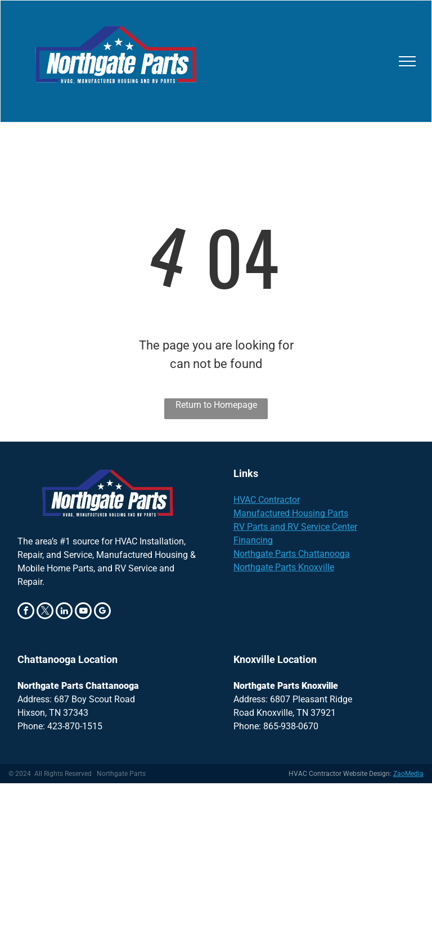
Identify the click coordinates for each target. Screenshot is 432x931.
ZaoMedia (408, 774)
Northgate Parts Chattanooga (291, 553)
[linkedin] (64, 612)
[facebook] (25, 612)
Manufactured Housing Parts (290, 513)
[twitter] (45, 612)
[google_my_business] (102, 612)
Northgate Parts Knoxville (283, 567)
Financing (253, 540)
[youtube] (83, 612)
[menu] (407, 61)
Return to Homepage (216, 404)
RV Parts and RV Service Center (295, 526)
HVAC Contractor (266, 499)
